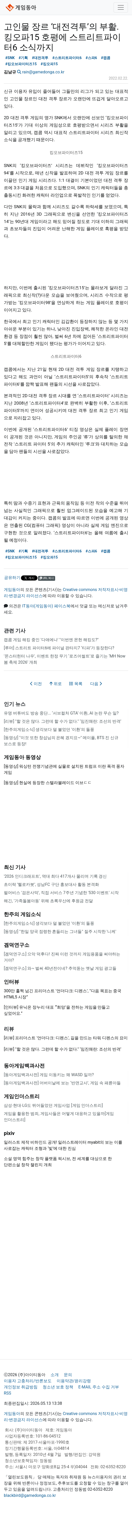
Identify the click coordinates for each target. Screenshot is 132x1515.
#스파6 (91, 58)
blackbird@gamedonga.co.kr (30, 1495)
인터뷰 (11, 982)
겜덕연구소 (16, 945)
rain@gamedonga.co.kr (43, 72)
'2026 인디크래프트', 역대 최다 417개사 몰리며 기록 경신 (55, 876)
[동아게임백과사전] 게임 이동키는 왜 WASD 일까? (49, 1074)
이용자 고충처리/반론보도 (28, 1380)
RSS (7, 1393)
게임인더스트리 (22, 1096)
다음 (96, 683)
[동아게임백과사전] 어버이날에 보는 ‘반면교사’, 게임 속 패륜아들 (62, 1082)
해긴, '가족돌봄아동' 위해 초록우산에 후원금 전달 (48, 900)
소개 (55, 1374)
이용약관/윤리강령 (74, 1380)
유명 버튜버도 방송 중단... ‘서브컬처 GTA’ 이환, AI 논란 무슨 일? (61, 713)
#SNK (10, 58)
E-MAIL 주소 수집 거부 (98, 1387)
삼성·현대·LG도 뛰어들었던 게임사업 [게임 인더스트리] (53, 1105)
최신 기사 (15, 867)
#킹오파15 (49, 64)
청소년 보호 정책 (58, 1387)
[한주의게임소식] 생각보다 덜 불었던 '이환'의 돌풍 (49, 729)
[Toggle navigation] (121, 7)
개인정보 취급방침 (21, 1387)
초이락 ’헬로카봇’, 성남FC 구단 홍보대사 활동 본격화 (51, 884)
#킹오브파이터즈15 (21, 64)
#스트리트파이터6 (67, 58)
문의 (68, 1374)
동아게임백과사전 (24, 1066)
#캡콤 (105, 58)
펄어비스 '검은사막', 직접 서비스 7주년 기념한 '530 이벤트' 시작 (61, 892)
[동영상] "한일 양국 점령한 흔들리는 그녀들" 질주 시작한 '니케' (60, 931)
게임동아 (12, 589)
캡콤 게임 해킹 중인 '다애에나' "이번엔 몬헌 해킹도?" (51, 639)
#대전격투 (40, 58)
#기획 (23, 58)
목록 (75, 683)
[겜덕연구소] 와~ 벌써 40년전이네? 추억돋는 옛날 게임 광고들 (60, 968)
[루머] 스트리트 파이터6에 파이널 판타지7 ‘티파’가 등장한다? (59, 647)
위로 (56, 683)
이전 (36, 683)
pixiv (9, 1133)
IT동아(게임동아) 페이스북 (46, 606)
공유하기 (12, 577)
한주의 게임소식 (22, 914)
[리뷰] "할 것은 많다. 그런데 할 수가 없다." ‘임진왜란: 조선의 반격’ (62, 721)
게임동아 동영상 (22, 757)
